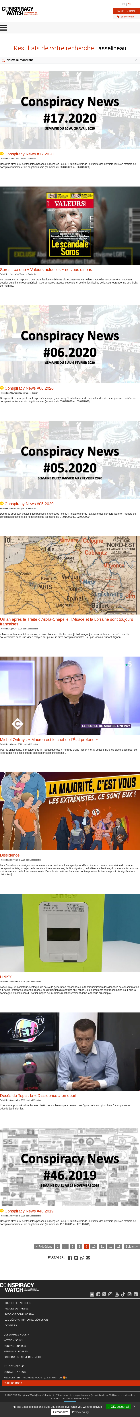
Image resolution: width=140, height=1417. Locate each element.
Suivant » (132, 1246)
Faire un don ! (126, 11)
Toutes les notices (17, 1303)
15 (118, 1246)
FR (123, 4)
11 (102, 1246)
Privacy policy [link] (80, 1412)
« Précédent (44, 1246)
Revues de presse (17, 1308)
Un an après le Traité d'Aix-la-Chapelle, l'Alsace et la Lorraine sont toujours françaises (66, 621)
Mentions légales (16, 1351)
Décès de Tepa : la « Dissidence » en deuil (38, 1095)
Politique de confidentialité (23, 1357)
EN (129, 4)
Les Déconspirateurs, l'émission (26, 1319)
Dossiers (11, 1325)
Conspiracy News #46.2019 (27, 1211)
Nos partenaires (15, 1346)
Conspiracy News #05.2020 (27, 504)
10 (94, 1246)
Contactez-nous (15, 1372)
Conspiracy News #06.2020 (27, 388)
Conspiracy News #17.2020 (27, 154)
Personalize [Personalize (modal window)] (61, 1412)
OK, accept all (118, 1406)
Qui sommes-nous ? (16, 1334)
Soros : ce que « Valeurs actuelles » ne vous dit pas (46, 269)
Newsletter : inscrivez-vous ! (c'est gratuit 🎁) (35, 1377)
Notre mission (13, 1340)
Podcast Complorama (19, 1314)
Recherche (16, 1366)
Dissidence (10, 855)
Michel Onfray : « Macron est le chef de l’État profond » (49, 739)
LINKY (6, 977)
